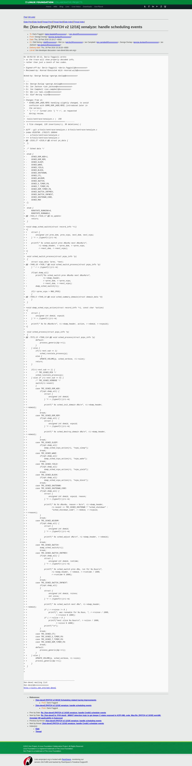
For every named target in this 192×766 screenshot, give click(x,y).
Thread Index (79, 22)
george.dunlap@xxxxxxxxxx (59, 37)
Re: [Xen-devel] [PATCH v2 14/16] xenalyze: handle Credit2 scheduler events (73, 713)
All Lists (31, 17)
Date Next (37, 22)
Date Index (68, 22)
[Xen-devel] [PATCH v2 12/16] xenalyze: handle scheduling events (64, 705)
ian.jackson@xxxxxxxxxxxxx (49, 45)
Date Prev (28, 22)
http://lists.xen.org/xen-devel (40, 688)
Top (25, 17)
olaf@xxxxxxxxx (49, 42)
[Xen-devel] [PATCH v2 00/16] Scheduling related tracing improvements (66, 700)
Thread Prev (47, 22)
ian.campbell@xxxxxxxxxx (107, 42)
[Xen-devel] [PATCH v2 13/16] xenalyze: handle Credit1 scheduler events (73, 723)
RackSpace (66, 759)
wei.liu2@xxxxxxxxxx (74, 42)
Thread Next (58, 22)
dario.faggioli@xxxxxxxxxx (55, 34)
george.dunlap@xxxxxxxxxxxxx (146, 42)
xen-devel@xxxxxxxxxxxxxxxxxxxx (83, 34)
